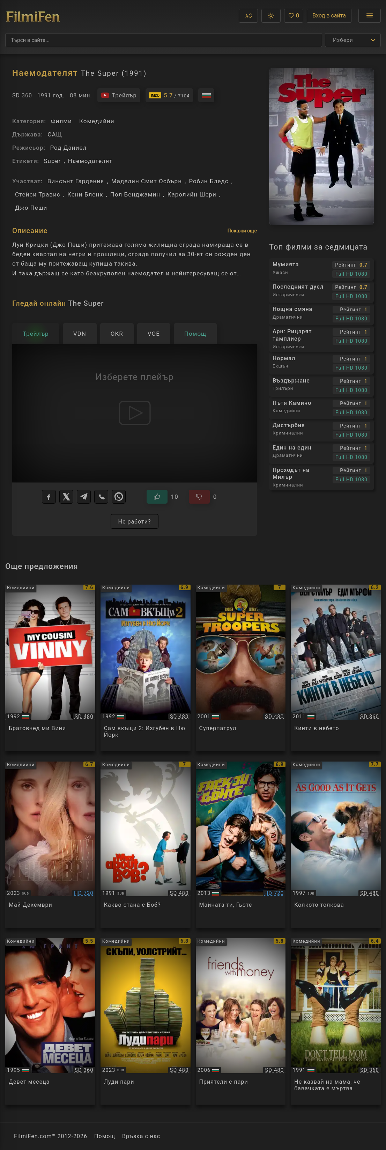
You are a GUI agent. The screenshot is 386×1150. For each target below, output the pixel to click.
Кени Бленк (85, 194)
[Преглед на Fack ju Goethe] (241, 845)
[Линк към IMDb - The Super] (169, 95)
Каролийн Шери (191, 194)
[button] (248, 16)
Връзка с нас (141, 1136)
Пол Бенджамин (135, 194)
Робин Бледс (208, 181)
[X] (66, 497)
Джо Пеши (31, 207)
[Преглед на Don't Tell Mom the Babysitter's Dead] (336, 1021)
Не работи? (134, 521)
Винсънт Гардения (75, 181)
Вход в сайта (329, 15)
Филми (61, 121)
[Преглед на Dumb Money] (146, 1021)
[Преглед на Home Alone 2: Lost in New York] (146, 668)
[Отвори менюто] (369, 16)
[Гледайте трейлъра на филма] (118, 95)
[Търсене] (163, 40)
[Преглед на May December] (50, 845)
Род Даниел (68, 147)
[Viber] (101, 497)
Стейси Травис (37, 194)
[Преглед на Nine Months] (50, 1021)
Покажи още (242, 230)
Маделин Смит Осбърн (146, 181)
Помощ (104, 1136)
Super (52, 160)
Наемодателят (90, 160)
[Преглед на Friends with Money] (241, 1021)
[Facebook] (49, 497)
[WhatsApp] (119, 497)
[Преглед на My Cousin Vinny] (50, 668)
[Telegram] (84, 497)
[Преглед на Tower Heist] (336, 668)
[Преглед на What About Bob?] (146, 845)
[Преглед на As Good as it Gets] (336, 845)
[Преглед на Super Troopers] (241, 668)
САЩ (54, 134)
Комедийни (96, 121)
